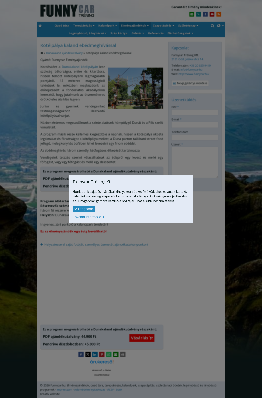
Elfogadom (84, 209)
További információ (87, 217)
